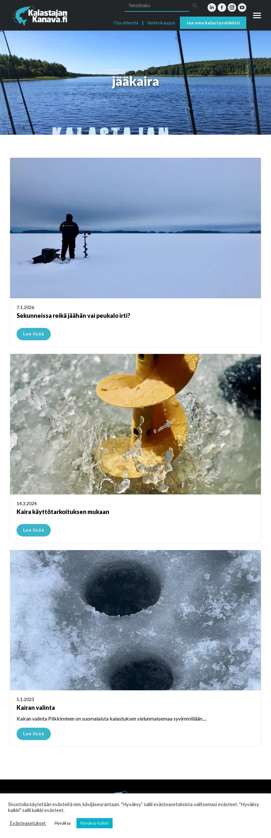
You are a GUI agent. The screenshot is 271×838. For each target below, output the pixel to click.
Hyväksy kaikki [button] (94, 823)
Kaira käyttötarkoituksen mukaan (63, 511)
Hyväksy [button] (63, 823)
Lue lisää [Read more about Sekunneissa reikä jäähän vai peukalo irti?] (33, 333)
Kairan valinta (36, 707)
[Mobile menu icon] (257, 15)
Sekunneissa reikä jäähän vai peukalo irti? (73, 315)
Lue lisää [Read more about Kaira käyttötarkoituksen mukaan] (33, 530)
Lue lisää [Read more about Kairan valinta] (33, 733)
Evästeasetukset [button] (28, 823)
